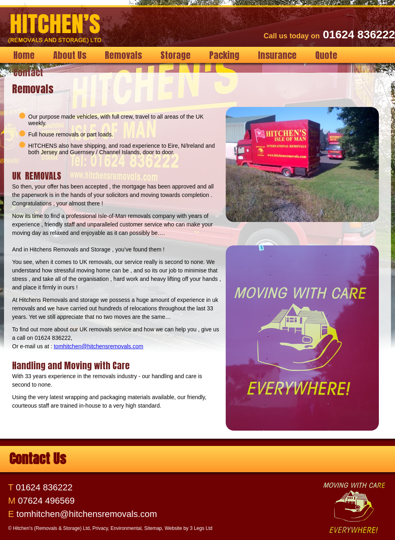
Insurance (277, 55)
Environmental (125, 528)
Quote (326, 55)
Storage (175, 55)
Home (24, 55)
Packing (224, 55)
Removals (123, 55)
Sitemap (153, 528)
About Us (69, 55)
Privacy (100, 528)
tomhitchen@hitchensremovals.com (98, 346)
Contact (28, 72)
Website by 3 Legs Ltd (188, 528)
